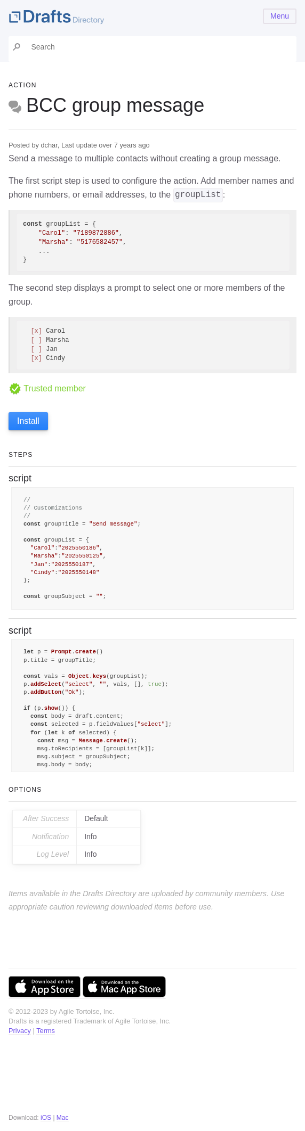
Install (28, 420)
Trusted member (47, 388)
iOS (46, 1117)
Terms (45, 1031)
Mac (63, 1117)
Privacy (20, 1031)
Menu (279, 16)
